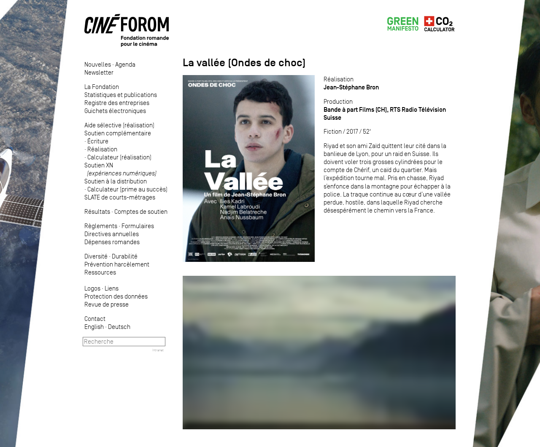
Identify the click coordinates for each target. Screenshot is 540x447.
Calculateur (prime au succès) (127, 189)
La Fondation (101, 86)
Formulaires (138, 225)
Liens (112, 288)
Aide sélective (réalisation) (119, 125)
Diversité (96, 256)
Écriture (97, 141)
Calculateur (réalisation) (119, 157)
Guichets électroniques (115, 110)
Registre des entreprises (116, 102)
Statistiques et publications (120, 94)
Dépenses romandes (112, 241)
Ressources (100, 272)
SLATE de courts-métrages (119, 197)
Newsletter (98, 72)
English (94, 326)
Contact (94, 318)
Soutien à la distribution (115, 181)
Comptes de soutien (140, 211)
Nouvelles (97, 64)
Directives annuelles (111, 233)
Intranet (158, 350)
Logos (92, 288)
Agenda (125, 64)
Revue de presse (106, 304)
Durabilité (125, 256)
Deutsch (119, 326)
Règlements (100, 225)
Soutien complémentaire (117, 133)
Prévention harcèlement (116, 264)
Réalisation (102, 149)
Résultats (97, 211)
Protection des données (116, 296)
